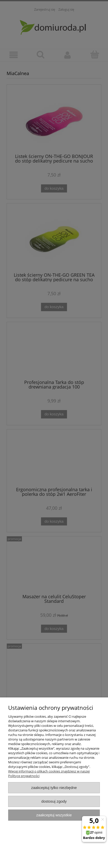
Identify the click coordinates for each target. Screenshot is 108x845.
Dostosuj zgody (54, 801)
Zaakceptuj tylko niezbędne (54, 787)
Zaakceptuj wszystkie (54, 815)
